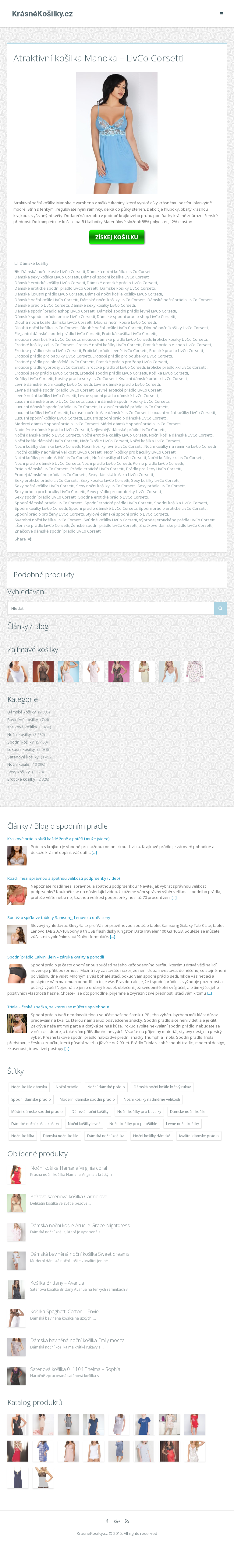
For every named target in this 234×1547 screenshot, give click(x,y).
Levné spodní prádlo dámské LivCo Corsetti (118, 395)
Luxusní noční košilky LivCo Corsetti (183, 412)
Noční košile (18, 764)
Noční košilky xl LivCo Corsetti (119, 457)
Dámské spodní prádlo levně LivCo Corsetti (136, 311)
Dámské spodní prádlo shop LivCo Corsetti (136, 316)
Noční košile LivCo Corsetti (104, 441)
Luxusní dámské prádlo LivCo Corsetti (49, 401)
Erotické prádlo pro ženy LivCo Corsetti (131, 361)
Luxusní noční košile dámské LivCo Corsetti (109, 412)
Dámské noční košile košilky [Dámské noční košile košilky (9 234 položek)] (35, 1123)
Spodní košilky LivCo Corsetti (41, 508)
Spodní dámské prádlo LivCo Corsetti (49, 503)
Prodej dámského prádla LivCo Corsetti (51, 474)
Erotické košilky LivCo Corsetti (180, 339)
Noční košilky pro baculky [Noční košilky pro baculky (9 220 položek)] (139, 1111)
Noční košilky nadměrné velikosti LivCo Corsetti (59, 452)
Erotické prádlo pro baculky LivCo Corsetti (53, 356)
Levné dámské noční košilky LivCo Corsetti (53, 384)
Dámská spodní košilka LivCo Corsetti (115, 277)
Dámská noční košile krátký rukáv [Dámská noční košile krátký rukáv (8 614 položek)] (162, 1086)
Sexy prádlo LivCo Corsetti (161, 486)
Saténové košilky (23, 757)
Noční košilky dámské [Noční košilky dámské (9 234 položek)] (151, 1135)
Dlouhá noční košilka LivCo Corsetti (47, 327)
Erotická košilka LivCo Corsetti (129, 333)
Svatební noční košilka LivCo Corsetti (48, 520)
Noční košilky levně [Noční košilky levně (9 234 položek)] (84, 1123)
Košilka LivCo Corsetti (168, 373)
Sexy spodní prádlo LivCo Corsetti (45, 497)
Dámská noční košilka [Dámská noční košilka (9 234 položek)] (105, 1135)
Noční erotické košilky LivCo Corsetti (114, 435)
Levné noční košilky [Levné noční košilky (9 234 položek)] (182, 1123)
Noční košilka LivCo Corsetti (155, 441)
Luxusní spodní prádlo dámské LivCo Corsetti (125, 418)
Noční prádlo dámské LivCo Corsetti (47, 463)
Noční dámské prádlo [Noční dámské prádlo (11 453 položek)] (106, 1086)
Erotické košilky (21, 779)
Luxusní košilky (21, 749)
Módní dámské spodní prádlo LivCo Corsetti (141, 423)
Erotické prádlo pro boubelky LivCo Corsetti (132, 356)
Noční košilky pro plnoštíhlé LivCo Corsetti (52, 457)
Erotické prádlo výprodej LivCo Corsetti (50, 367)
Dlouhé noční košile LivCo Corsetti (111, 327)
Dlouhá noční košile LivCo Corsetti (125, 322)
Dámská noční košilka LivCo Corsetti (120, 271)
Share (23, 539)
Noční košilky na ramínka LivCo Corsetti (180, 446)
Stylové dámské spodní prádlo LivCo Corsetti (127, 514)
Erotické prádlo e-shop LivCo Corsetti (177, 344)
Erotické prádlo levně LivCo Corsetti (115, 350)
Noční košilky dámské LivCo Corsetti (47, 446)
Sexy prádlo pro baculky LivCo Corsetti (50, 491)
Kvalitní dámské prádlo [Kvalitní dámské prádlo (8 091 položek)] (199, 1135)
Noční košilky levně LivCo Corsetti (112, 446)
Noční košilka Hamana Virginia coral (68, 1168)
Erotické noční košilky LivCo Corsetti (108, 344)
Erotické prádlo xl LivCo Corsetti (116, 367)
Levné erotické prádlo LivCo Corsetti (129, 390)
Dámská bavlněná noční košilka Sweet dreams (79, 1254)
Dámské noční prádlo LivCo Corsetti (180, 299)
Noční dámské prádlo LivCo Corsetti (47, 435)
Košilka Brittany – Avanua (57, 1282)
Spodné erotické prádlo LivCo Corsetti (113, 497)
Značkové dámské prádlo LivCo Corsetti (175, 525)
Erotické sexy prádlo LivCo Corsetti (46, 373)
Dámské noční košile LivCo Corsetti (46, 299)
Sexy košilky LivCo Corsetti (155, 480)
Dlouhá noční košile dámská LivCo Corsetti (53, 322)
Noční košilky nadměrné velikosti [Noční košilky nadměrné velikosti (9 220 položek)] (152, 1099)
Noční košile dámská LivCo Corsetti (181, 435)
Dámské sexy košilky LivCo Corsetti (103, 305)
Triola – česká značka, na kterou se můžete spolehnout (58, 1007)
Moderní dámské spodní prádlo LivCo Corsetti (57, 423)
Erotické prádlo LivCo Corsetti (176, 350)
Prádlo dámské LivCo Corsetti (42, 468)
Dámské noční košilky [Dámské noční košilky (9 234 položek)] (90, 1111)
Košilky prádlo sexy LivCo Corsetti (86, 378)
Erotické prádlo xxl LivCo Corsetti (177, 367)
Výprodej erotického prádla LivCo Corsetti (177, 520)
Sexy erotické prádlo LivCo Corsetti (47, 480)
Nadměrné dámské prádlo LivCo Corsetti (52, 429)
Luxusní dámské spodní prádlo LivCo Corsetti (56, 406)
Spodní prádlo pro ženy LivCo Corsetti (49, 514)
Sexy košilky (18, 772)
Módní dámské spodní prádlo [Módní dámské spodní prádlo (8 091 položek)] (37, 1111)
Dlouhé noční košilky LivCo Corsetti (176, 327)
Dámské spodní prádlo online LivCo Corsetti (55, 316)
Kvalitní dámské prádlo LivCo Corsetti (153, 378)
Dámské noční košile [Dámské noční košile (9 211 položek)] (187, 1111)
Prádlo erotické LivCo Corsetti (97, 468)
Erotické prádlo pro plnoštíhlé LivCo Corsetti (54, 361)
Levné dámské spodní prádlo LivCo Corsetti (54, 390)
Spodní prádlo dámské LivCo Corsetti (103, 508)
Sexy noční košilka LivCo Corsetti (44, 486)
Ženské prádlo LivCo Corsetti (42, 525)
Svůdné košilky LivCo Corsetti (110, 520)
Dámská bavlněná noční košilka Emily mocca (77, 1340)
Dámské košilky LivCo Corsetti (127, 288)
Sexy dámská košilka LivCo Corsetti (120, 474)
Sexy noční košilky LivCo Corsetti (106, 486)
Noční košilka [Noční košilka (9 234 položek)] (22, 1135)
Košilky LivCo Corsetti (34, 378)
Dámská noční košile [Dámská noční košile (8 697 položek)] (60, 1135)
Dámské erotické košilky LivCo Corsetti (50, 282)
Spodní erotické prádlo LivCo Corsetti (118, 503)
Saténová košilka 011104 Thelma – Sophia (75, 1369)
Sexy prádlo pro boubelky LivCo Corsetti (124, 491)
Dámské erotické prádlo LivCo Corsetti (122, 282)
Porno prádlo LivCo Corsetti (158, 463)
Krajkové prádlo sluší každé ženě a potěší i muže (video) (58, 838)
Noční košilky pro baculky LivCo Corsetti (140, 452)
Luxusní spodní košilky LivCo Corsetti (48, 418)
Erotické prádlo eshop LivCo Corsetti (48, 350)
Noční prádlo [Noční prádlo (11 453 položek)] (67, 1086)
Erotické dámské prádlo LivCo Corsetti (116, 339)
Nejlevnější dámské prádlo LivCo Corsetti (128, 429)
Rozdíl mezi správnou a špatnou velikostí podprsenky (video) (63, 878)
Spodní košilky (20, 742)
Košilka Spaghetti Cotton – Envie (64, 1311)
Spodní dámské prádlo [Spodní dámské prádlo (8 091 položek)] (31, 1099)
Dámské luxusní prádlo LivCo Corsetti (49, 294)
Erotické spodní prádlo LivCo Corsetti (113, 373)
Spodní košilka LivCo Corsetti (180, 503)
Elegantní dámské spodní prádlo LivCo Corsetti (57, 333)
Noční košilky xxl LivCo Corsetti (176, 457)
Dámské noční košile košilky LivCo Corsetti (123, 294)
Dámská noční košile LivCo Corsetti (53, 271)
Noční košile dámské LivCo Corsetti (46, 441)
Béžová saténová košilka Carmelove (68, 1196)
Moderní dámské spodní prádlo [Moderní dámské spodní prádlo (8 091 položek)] (87, 1099)
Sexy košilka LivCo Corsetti (104, 480)
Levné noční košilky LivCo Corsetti (45, 395)
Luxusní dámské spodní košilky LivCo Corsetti (127, 401)
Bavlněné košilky (22, 719)
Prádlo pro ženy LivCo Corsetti (153, 468)
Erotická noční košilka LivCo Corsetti (47, 339)
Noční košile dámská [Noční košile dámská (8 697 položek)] (29, 1086)
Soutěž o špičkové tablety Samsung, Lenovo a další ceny (58, 917)
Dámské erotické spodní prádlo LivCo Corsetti (56, 288)
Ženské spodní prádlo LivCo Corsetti (104, 525)
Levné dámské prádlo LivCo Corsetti (127, 384)
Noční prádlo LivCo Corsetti (106, 463)
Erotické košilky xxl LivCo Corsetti (45, 344)
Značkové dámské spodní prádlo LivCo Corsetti (58, 531)
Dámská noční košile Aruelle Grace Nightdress (80, 1225)
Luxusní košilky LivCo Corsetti (41, 412)
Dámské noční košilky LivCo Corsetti (113, 299)
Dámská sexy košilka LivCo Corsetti (47, 277)
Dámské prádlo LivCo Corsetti (42, 305)
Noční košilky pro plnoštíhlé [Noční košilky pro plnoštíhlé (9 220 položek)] (133, 1123)
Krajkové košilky (22, 727)
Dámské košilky (34, 263)
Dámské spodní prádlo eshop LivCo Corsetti (55, 311)
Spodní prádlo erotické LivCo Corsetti (173, 508)
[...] (94, 852)
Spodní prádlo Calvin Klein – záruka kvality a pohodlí (55, 957)
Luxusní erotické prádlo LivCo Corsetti (133, 406)
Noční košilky (19, 734)
